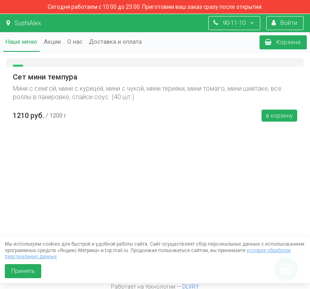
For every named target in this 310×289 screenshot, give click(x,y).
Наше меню (21, 41)
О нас (75, 41)
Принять (23, 271)
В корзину (279, 115)
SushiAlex (23, 23)
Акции (52, 41)
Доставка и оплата (115, 41)
